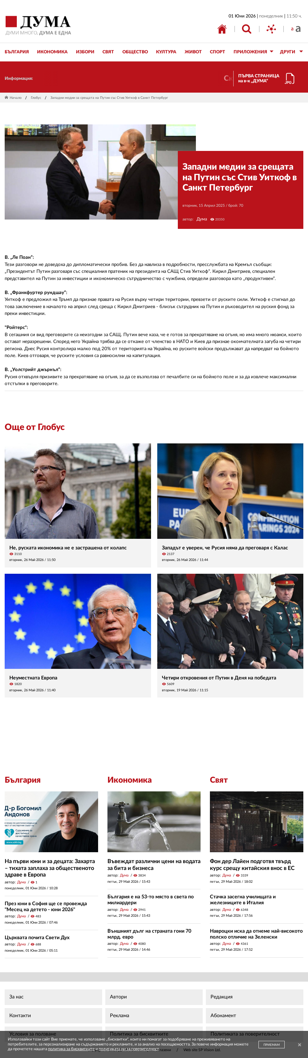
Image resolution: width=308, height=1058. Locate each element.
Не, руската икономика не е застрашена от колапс (68, 547)
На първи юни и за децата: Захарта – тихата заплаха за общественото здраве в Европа (50, 868)
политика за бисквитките (71, 1049)
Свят (219, 780)
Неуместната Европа (33, 677)
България (23, 780)
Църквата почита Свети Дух (37, 937)
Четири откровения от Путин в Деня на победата (219, 677)
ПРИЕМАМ (271, 1044)
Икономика (129, 780)
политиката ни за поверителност (129, 1049)
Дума (202, 219)
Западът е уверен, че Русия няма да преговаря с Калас (225, 547)
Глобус (36, 97)
